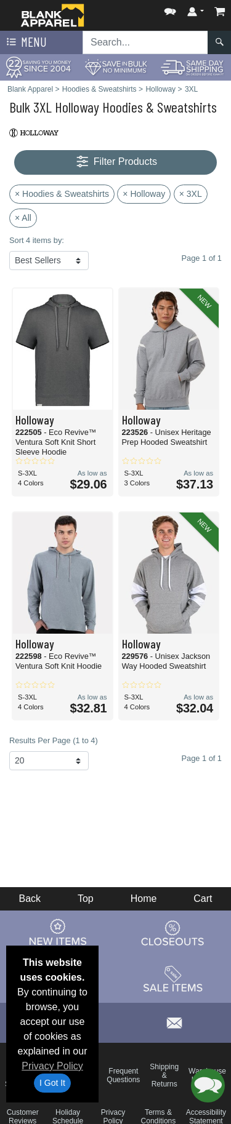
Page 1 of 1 (202, 758)
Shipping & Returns (164, 1075)
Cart (202, 898)
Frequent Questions (123, 1075)
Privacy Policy (52, 1066)
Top (86, 898)
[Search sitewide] (145, 42)
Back (29, 898)
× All (23, 218)
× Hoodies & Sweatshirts (62, 194)
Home (144, 898)
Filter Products (115, 162)
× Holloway (144, 194)
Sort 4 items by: (36, 240)
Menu (25, 42)
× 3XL (190, 194)
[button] (170, 9)
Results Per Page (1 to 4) (53, 740)
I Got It (52, 1083)
